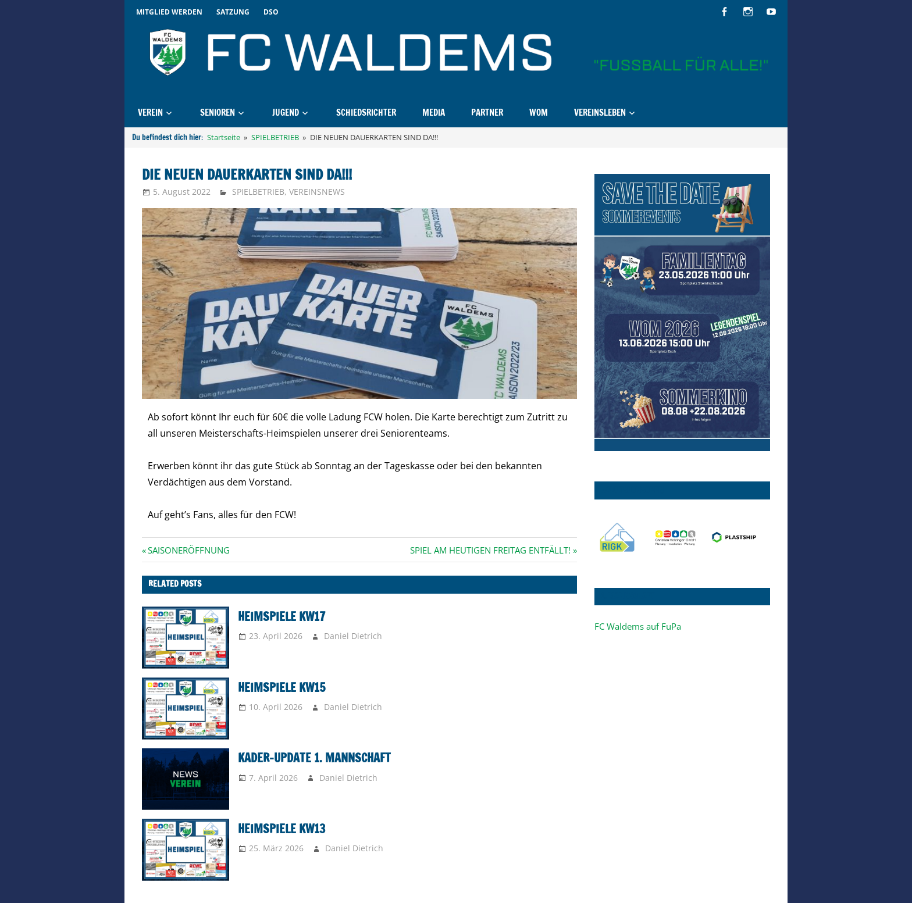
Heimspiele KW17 (281, 616)
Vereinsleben (600, 112)
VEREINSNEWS (317, 191)
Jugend (285, 112)
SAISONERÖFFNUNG (188, 550)
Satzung (233, 12)
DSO (271, 12)
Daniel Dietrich (353, 635)
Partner (487, 112)
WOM (538, 112)
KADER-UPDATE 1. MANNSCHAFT (314, 757)
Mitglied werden (169, 12)
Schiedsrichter (366, 112)
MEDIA (433, 112)
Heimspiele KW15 (281, 687)
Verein (150, 112)
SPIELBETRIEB (258, 191)
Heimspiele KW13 (281, 828)
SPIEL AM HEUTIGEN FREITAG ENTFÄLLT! (490, 550)
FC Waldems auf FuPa (637, 626)
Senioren (217, 112)
